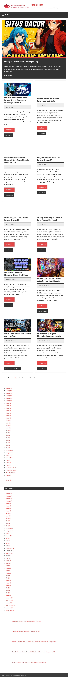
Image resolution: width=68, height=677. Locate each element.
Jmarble (8, 475)
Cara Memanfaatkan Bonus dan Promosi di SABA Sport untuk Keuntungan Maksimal (15, 100)
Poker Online (9, 195)
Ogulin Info (37, 5)
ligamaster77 (10, 548)
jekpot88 (8, 420)
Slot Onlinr (8, 368)
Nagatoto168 (10, 610)
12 (30, 378)
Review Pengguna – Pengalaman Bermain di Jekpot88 (16, 218)
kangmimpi (9, 450)
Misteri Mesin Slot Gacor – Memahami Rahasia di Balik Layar (16, 273)
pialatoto (8, 565)
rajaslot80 (9, 603)
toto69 (8, 538)
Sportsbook (8, 135)
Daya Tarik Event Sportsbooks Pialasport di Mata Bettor (48, 99)
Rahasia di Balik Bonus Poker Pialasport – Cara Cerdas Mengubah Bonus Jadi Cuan (17, 160)
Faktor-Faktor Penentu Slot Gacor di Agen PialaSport (17, 334)
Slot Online (8, 250)
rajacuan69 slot (10, 605)
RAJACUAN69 (10, 472)
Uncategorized (42, 311)
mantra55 (9, 455)
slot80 (8, 433)
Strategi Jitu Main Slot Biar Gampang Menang (22, 61)
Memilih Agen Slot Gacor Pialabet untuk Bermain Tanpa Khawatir (49, 279)
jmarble (8, 555)
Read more (7, 75)
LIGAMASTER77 (11, 467)
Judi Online (41, 192)
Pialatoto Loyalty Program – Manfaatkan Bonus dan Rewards (49, 334)
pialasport (9, 388)
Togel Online (42, 368)
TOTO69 (8, 460)
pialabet (8, 403)
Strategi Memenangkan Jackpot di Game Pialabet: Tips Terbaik (49, 218)
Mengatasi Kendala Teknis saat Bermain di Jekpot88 (48, 158)
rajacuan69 (9, 553)
